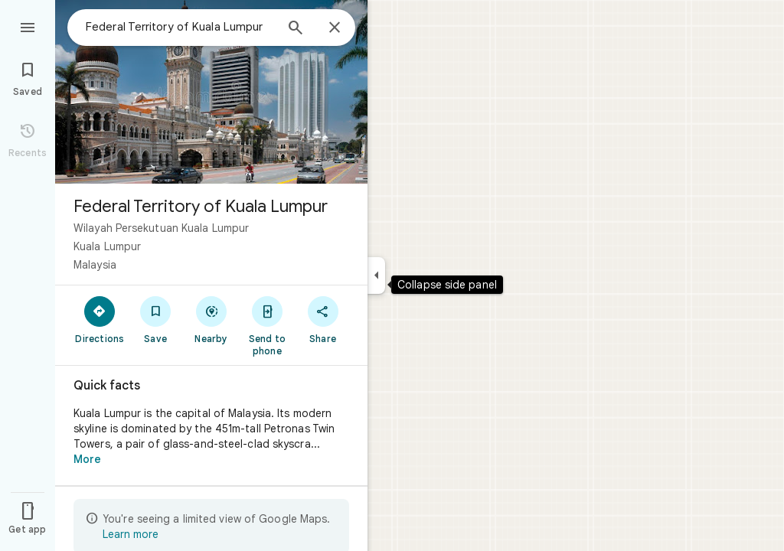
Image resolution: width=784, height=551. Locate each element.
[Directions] (100, 319)
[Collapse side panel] (376, 275)
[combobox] (180, 27)
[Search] (295, 29)
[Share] (323, 319)
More (87, 459)
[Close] (334, 28)
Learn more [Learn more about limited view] (130, 534)
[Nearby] (212, 319)
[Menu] (27, 26)
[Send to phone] (267, 325)
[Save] (156, 319)
